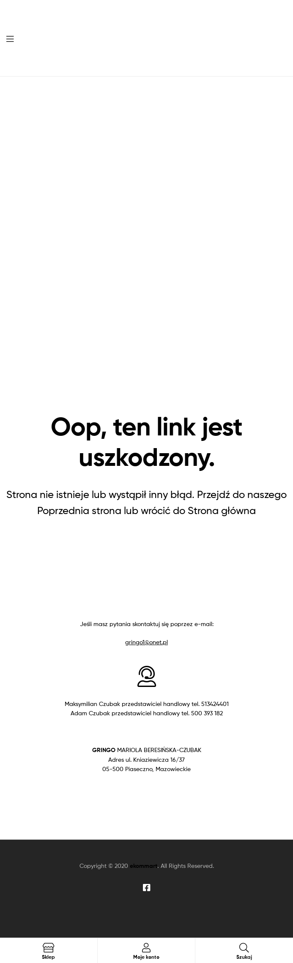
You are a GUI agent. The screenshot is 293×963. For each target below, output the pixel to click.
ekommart (143, 866)
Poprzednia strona (79, 510)
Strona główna (222, 510)
